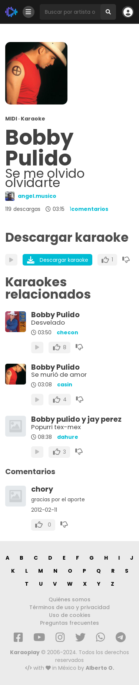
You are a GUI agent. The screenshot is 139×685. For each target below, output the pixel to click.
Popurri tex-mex (56, 427)
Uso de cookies (69, 615)
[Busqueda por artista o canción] (70, 12)
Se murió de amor (59, 374)
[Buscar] (108, 12)
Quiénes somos (69, 599)
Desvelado (48, 322)
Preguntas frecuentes (69, 623)
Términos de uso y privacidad (69, 607)
